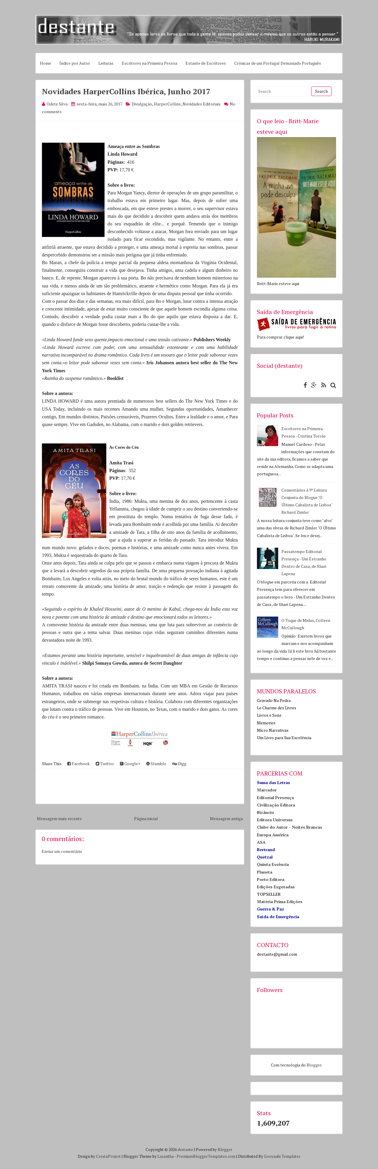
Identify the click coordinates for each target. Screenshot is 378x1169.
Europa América (273, 835)
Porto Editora (270, 879)
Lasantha (165, 1156)
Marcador (267, 790)
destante (185, 1149)
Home (45, 63)
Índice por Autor (74, 63)
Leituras (105, 63)
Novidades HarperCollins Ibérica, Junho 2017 (126, 91)
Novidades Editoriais (202, 104)
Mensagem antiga (226, 818)
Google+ (130, 763)
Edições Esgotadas (276, 887)
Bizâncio (265, 812)
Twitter (105, 763)
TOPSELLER (269, 894)
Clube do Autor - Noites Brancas (289, 827)
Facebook (78, 763)
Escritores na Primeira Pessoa (149, 63)
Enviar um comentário (62, 851)
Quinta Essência (273, 864)
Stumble (156, 763)
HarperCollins (167, 104)
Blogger (314, 1065)
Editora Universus (275, 819)
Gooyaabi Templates (282, 1156)
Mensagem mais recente (59, 818)
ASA (261, 842)
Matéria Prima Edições (279, 901)
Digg (179, 763)
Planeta (264, 872)
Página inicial (146, 818)
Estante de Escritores (205, 63)
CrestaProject (108, 1156)
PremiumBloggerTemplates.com (206, 1156)
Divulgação (142, 104)
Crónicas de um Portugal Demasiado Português (277, 63)
